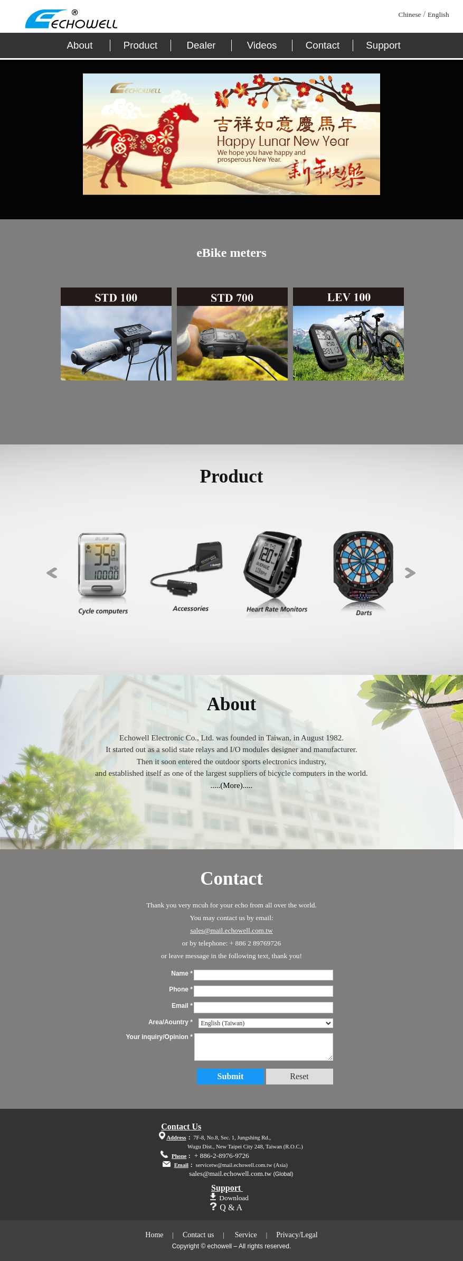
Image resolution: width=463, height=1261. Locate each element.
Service (246, 1235)
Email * (182, 1005)
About (80, 45)
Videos (262, 45)
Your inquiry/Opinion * (159, 1037)
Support (383, 45)
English (438, 14)
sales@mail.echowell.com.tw (231, 930)
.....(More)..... (232, 785)
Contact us (198, 1235)
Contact (322, 45)
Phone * (181, 989)
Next (410, 573)
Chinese (410, 14)
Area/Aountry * (170, 1022)
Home (154, 1235)
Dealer (201, 45)
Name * (182, 973)
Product (140, 45)
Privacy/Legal (297, 1235)
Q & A (231, 1207)
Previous (51, 573)
